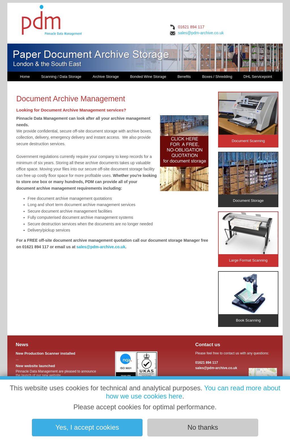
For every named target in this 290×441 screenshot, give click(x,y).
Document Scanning (248, 117)
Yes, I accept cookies (87, 427)
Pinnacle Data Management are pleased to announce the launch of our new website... (57, 370)
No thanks (202, 427)
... (57, 356)
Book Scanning (248, 297)
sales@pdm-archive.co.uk (200, 33)
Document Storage (248, 177)
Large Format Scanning (248, 237)
